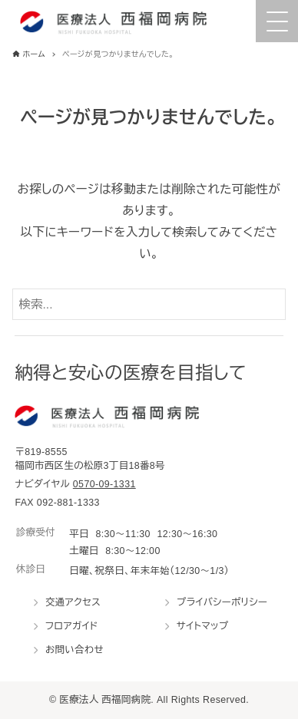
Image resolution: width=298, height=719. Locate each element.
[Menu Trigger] (277, 21)
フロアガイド (71, 626)
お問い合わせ (74, 650)
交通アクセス (73, 602)
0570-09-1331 (104, 484)
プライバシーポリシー (222, 602)
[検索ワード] (149, 304)
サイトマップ (203, 626)
